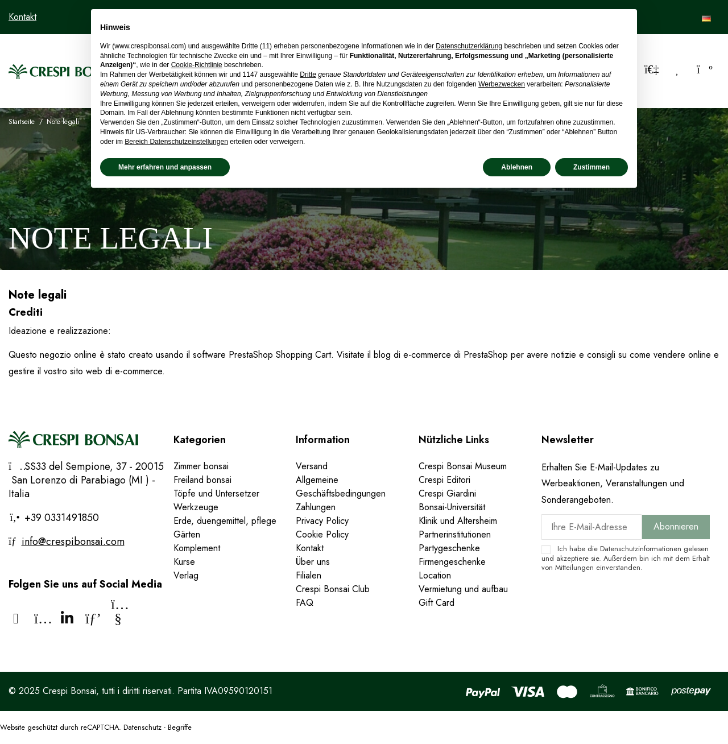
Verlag (185, 575)
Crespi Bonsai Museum (463, 466)
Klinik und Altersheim (458, 520)
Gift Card (436, 602)
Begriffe (180, 727)
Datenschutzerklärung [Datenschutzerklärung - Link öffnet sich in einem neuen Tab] (469, 46)
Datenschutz (142, 727)
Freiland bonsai (202, 479)
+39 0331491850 (60, 517)
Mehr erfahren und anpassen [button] (165, 167)
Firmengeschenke (452, 561)
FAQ (304, 602)
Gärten (186, 534)
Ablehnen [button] (516, 167)
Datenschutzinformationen (640, 548)
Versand (312, 466)
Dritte (308, 74)
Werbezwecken (501, 84)
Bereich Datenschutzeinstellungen (176, 142)
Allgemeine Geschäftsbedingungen (341, 486)
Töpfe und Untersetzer (216, 493)
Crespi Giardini (447, 493)
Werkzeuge (195, 507)
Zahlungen (316, 507)
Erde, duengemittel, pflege (224, 520)
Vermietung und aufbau (463, 589)
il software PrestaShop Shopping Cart (259, 354)
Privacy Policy (322, 520)
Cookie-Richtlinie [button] (196, 65)
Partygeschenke (449, 548)
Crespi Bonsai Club (333, 589)
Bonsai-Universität (452, 507)
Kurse (184, 561)
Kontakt (22, 16)
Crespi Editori (444, 479)
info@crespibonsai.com (73, 541)
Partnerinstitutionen (455, 534)
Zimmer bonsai (201, 466)
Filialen (308, 575)
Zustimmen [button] (591, 167)
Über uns (313, 561)
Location (435, 575)
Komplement (196, 548)
